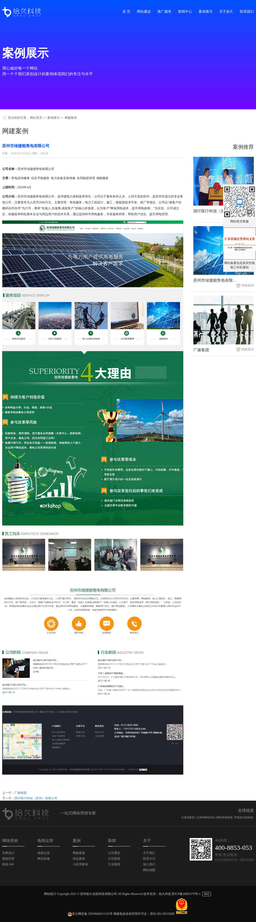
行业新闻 (114, 864)
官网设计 (8, 853)
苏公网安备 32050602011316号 (90, 913)
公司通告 (114, 853)
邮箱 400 (8, 864)
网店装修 (43, 858)
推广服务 (164, 11)
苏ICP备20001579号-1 (186, 894)
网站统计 (50, 894)
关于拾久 (226, 11)
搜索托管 (8, 858)
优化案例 (79, 858)
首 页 (126, 11)
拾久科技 (165, 894)
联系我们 (247, 11)
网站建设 (144, 11)
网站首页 (36, 117)
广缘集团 (20, 793)
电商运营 (43, 853)
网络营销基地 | (225, 817)
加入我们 (149, 864)
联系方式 (149, 858)
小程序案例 (80, 864)
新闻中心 (185, 11)
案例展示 (206, 11)
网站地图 (149, 870)
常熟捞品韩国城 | (244, 817)
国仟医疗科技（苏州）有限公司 (35, 798)
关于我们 (149, 853)
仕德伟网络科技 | (206, 817)
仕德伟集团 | (188, 817)
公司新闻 (114, 858)
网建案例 (248, 285)
